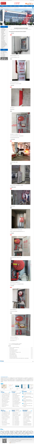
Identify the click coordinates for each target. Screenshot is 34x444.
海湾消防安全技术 (24, 434)
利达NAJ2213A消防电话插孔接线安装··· (16, 422)
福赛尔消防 (5, 434)
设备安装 (32, 26)
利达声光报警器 (2, 36)
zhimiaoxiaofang (30, 439)
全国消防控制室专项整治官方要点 (5, 400)
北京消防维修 (3, 432)
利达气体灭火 (12, 7)
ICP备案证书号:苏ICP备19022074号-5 (13, 441)
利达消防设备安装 (9, 7)
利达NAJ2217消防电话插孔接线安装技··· (16, 421)
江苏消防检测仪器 (17, 431)
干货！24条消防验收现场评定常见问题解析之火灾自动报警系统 (16, 343)
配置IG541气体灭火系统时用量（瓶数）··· (5, 415)
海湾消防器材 (31, 432)
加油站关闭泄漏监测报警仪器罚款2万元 (12, 354)
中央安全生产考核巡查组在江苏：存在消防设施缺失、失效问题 (15, 352)
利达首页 (2, 436)
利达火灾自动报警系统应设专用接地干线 (16, 400)
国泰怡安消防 (18, 434)
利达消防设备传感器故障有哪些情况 (16, 401)
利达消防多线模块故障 (25, 422)
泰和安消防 (12, 434)
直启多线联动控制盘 (3, 29)
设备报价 (11, 436)
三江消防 (10, 434)
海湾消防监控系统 (15, 432)
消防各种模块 (2, 37)
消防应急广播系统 (3, 30)
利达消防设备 (15, 7)
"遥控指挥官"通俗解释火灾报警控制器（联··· (6, 401)
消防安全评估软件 (12, 432)
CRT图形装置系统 (3, 33)
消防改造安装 (22, 432)
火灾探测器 (2, 34)
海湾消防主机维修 (2, 431)
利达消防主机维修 (6, 7)
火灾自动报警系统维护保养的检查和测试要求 (27, 416)
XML (18, 441)
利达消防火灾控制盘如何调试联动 (12, 353)
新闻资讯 (27, 436)
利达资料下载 (17, 7)
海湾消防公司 (29, 431)
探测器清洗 (21, 431)
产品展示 (6, 436)
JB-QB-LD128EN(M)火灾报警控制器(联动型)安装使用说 (15, 344)
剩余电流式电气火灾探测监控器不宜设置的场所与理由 (14, 347)
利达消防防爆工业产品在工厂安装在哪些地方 (17, 415)
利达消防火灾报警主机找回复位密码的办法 (27, 421)
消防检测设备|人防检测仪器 (6, 431)
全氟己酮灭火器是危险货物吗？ (4, 422)
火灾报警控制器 (2, 28)
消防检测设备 (24, 431)
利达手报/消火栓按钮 (3, 35)
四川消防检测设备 (11, 431)
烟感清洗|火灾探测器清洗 (7, 432)
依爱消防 (2, 434)
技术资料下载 (3, 56)
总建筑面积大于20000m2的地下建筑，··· (16, 406)
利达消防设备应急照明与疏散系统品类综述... (27, 396)
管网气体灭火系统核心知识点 (4, 421)
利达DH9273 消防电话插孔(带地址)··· (16, 416)
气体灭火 (15, 431)
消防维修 (23, 436)
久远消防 (7, 434)
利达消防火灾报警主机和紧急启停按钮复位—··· (6, 395)
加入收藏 (33, 0)
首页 (30, 26)
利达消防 (4, 7)
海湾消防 (27, 431)
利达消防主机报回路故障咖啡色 (26, 415)
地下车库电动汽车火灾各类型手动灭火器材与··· (6, 394)
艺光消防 (15, 434)
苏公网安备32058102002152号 (13, 442)
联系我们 (31, 436)
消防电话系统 (2, 32)
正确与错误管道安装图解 (15, 394)
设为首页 (31, 0)
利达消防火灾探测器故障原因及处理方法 (16, 395)
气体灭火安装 (19, 432)
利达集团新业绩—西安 (4, 406)
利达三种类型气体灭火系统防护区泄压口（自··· (6, 416)
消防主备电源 (2, 31)
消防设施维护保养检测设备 (27, 432)
